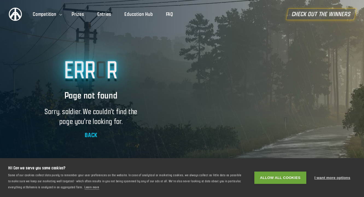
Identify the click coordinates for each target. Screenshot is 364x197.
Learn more (92, 187)
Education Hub (138, 14)
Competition (48, 14)
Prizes (78, 14)
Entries (104, 14)
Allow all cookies (280, 178)
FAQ (169, 14)
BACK (91, 135)
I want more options (332, 178)
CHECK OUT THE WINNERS (323, 14)
